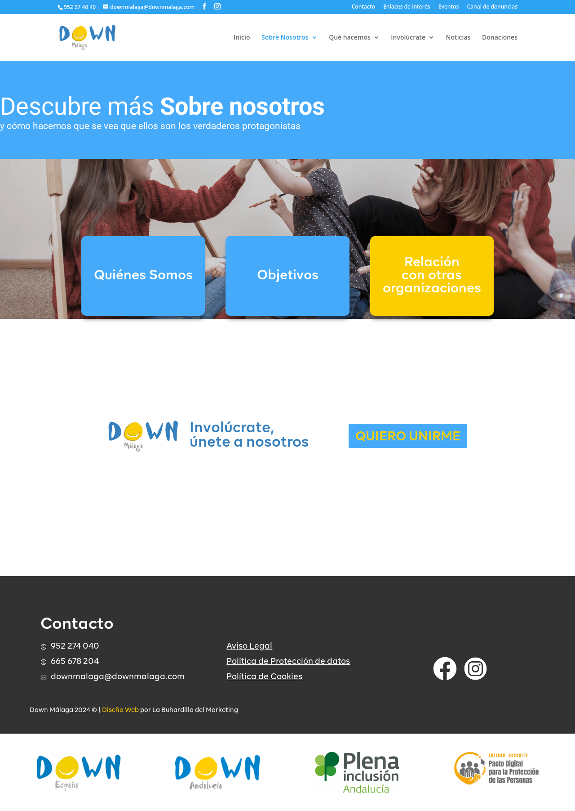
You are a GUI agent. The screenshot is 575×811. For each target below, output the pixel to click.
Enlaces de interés (406, 7)
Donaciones (500, 37)
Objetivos (287, 275)
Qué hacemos (349, 37)
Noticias (458, 37)
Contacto (363, 7)
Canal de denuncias (492, 7)
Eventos (448, 7)
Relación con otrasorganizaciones (432, 276)
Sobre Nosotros (285, 37)
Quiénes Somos (143, 275)
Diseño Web (120, 710)
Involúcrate (408, 37)
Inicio (242, 37)
